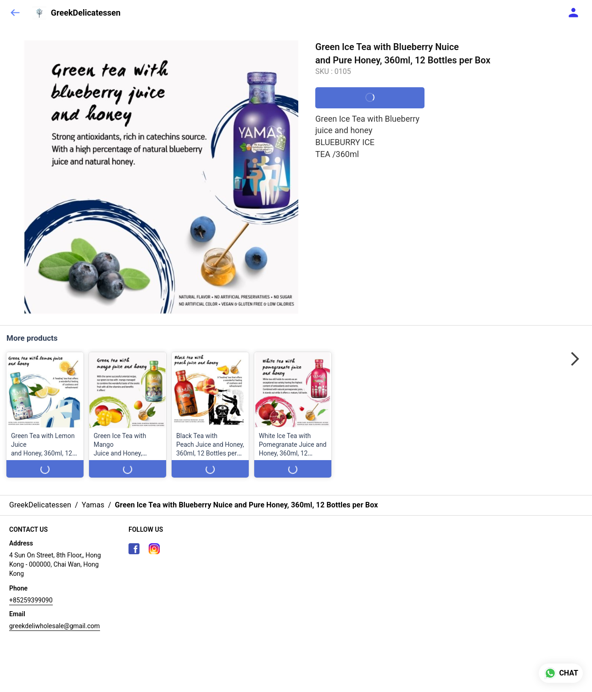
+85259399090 (31, 600)
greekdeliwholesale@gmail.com (54, 626)
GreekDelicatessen (86, 12)
